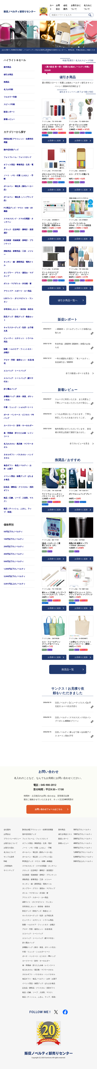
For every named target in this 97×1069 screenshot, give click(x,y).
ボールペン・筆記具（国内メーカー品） (18, 188)
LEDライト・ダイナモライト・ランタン (18, 300)
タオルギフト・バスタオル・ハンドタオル (18, 456)
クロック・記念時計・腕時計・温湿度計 (18, 231)
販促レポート (9, 112)
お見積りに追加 (54, 140)
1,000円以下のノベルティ (14, 569)
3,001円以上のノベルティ (14, 584)
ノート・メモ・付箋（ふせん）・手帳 (18, 177)
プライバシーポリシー (12, 839)
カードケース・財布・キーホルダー (18, 425)
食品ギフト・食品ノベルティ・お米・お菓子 (17, 467)
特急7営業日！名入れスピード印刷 (78, 60)
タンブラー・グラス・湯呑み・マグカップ (18, 274)
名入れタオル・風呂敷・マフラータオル (18, 445)
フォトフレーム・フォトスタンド (17, 157)
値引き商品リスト (65, 834)
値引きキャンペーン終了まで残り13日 (76, 92)
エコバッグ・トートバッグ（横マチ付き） (18, 380)
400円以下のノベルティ (14, 554)
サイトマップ (9, 870)
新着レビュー (9, 119)
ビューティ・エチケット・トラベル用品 (18, 340)
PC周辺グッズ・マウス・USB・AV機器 (18, 209)
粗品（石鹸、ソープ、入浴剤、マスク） (18, 499)
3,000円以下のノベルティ (14, 576)
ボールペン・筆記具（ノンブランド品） (18, 199)
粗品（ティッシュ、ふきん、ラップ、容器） (17, 510)
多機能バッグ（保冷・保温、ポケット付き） (18, 398)
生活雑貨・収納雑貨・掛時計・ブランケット (18, 242)
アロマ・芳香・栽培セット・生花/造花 (19, 361)
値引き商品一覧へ (68, 300)
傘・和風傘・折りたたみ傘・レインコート (18, 434)
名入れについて (10, 852)
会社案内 (7, 830)
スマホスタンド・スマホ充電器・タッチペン (18, 220)
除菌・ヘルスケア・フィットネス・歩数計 (18, 351)
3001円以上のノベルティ (83, 861)
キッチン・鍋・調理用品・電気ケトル (18, 263)
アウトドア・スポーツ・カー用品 (17, 291)
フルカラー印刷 (10, 97)
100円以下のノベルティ (14, 539)
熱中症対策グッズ (11, 150)
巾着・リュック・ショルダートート (18, 407)
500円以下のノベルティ (14, 561)
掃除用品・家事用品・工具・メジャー (18, 253)
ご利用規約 (8, 866)
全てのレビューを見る (79, 443)
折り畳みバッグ (10, 389)
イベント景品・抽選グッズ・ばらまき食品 (18, 478)
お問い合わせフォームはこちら (48, 809)
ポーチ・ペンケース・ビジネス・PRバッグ (19, 416)
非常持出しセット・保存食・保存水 (18, 309)
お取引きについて (11, 843)
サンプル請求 (9, 857)
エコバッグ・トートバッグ (15, 371)
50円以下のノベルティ (13, 532)
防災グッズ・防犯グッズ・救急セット (18, 318)
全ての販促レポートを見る (77, 373)
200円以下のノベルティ (14, 546)
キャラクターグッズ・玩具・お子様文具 (18, 329)
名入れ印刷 (8, 89)
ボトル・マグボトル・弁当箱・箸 (17, 283)
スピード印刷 (9, 104)
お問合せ (7, 834)
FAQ (5, 861)
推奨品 (6, 82)
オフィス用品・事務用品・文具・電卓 (18, 166)
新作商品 (7, 67)
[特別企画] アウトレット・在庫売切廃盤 (18, 140)
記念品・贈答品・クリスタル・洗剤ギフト (18, 489)
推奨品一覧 (68, 669)
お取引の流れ (9, 848)
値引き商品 (8, 74)
